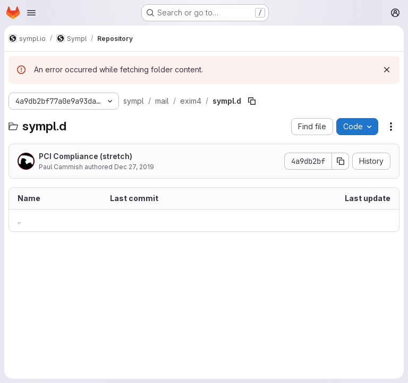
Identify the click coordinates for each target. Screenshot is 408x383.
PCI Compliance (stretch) (85, 156)
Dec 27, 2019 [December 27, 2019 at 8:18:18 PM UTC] (134, 167)
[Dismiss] (386, 69)
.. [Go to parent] (19, 220)
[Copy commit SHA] (340, 161)
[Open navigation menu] (31, 12)
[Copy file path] (251, 101)
